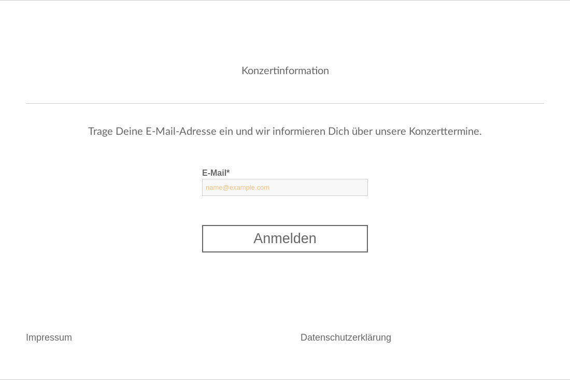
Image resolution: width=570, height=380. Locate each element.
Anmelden (285, 238)
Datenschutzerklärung (346, 337)
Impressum (49, 337)
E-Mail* (216, 172)
